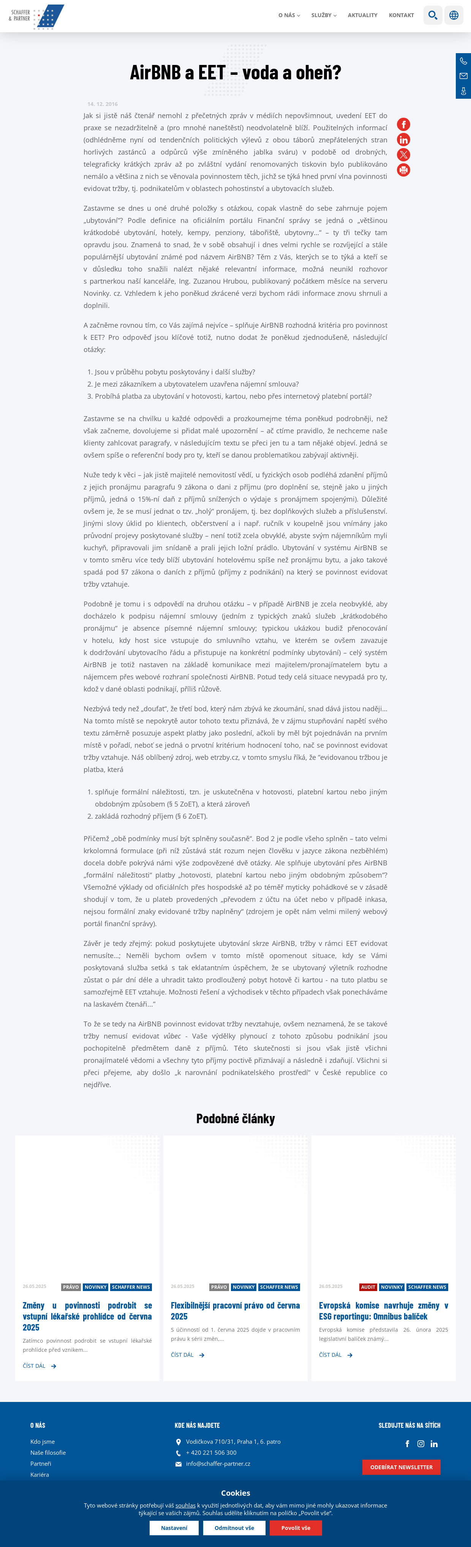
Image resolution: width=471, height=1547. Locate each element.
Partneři (40, 1463)
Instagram (420, 1443)
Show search (433, 15)
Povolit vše (295, 1527)
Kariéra (39, 1474)
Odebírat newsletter (401, 1467)
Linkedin (434, 1443)
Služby (321, 15)
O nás (286, 15)
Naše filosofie (48, 1452)
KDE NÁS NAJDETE (197, 1425)
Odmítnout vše (234, 1527)
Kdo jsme (42, 1441)
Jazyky (453, 15)
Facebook (407, 1443)
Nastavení (174, 1527)
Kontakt (401, 15)
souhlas (185, 1505)
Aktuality (363, 15)
